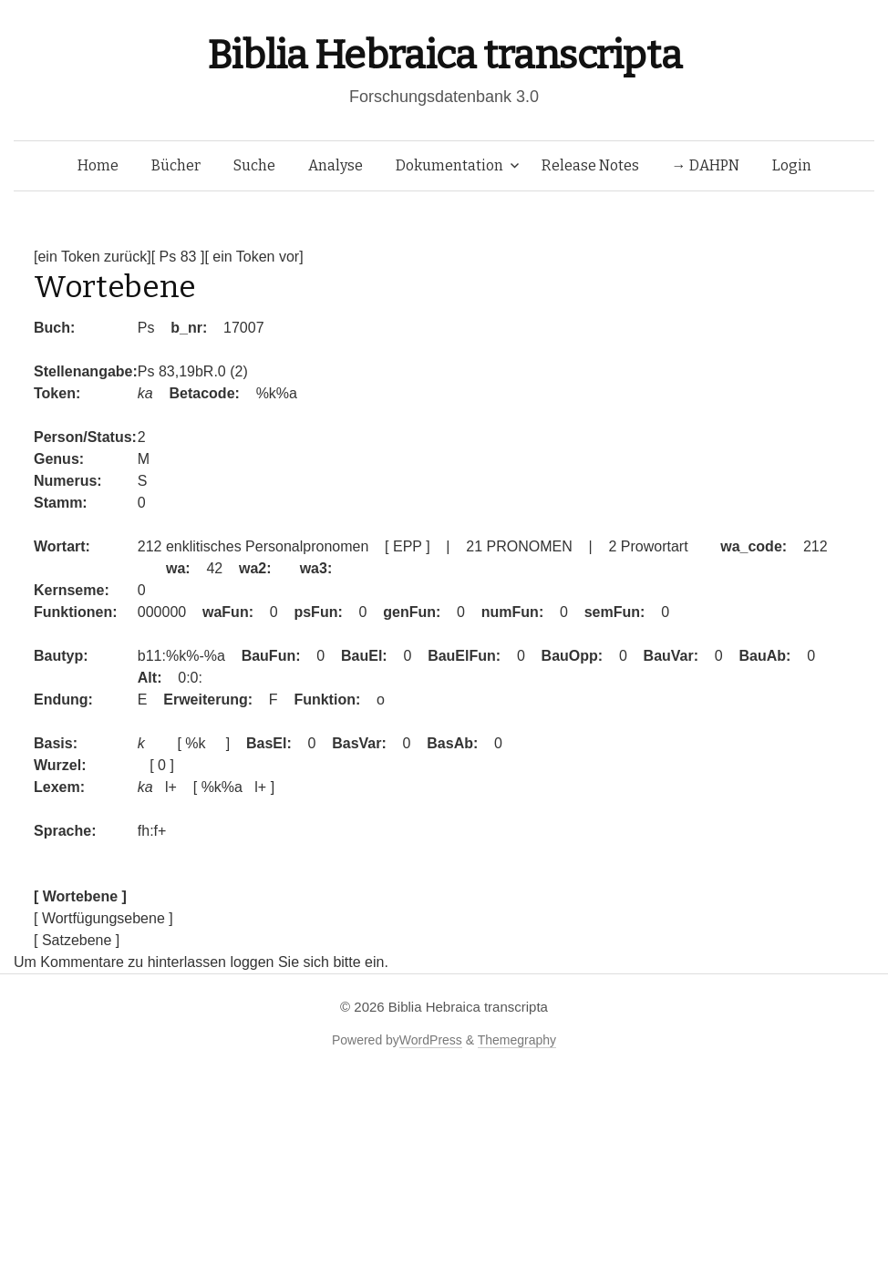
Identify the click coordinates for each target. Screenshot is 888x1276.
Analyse (335, 165)
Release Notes (590, 165)
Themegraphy (517, 1040)
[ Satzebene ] (76, 940)
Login (791, 165)
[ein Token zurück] (92, 256)
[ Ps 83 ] (178, 256)
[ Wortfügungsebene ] (103, 918)
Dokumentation (449, 165)
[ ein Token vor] (253, 256)
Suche (254, 165)
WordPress (430, 1040)
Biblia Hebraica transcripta (444, 55)
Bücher (176, 165)
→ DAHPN (705, 165)
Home (98, 165)
